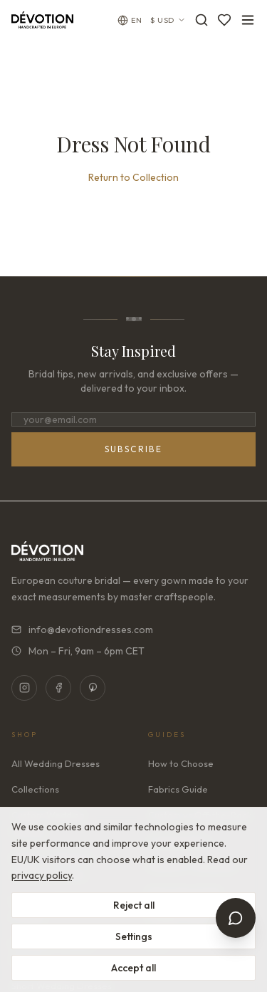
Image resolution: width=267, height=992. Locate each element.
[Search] (201, 20)
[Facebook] (58, 688)
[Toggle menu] (248, 20)
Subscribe (134, 449)
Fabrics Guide (178, 789)
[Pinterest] (92, 688)
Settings (133, 936)
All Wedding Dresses (55, 763)
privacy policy (41, 875)
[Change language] (129, 20)
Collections (35, 789)
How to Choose (181, 763)
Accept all (133, 967)
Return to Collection (133, 177)
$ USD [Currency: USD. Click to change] (168, 20)
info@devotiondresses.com (82, 629)
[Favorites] (224, 20)
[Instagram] (24, 688)
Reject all (134, 905)
